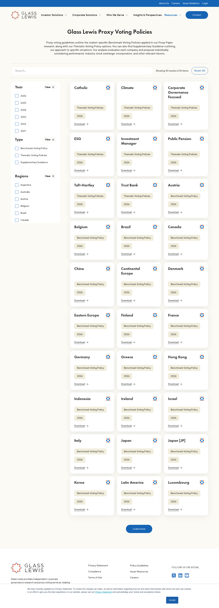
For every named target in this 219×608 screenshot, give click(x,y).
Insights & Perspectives (147, 15)
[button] (54, 15)
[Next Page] (139, 529)
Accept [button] (172, 600)
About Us (164, 3)
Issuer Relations (191, 3)
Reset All (199, 70)
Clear (47, 87)
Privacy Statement (98, 574)
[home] (24, 15)
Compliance (94, 580)
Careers (176, 3)
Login (205, 3)
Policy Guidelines (139, 579)
